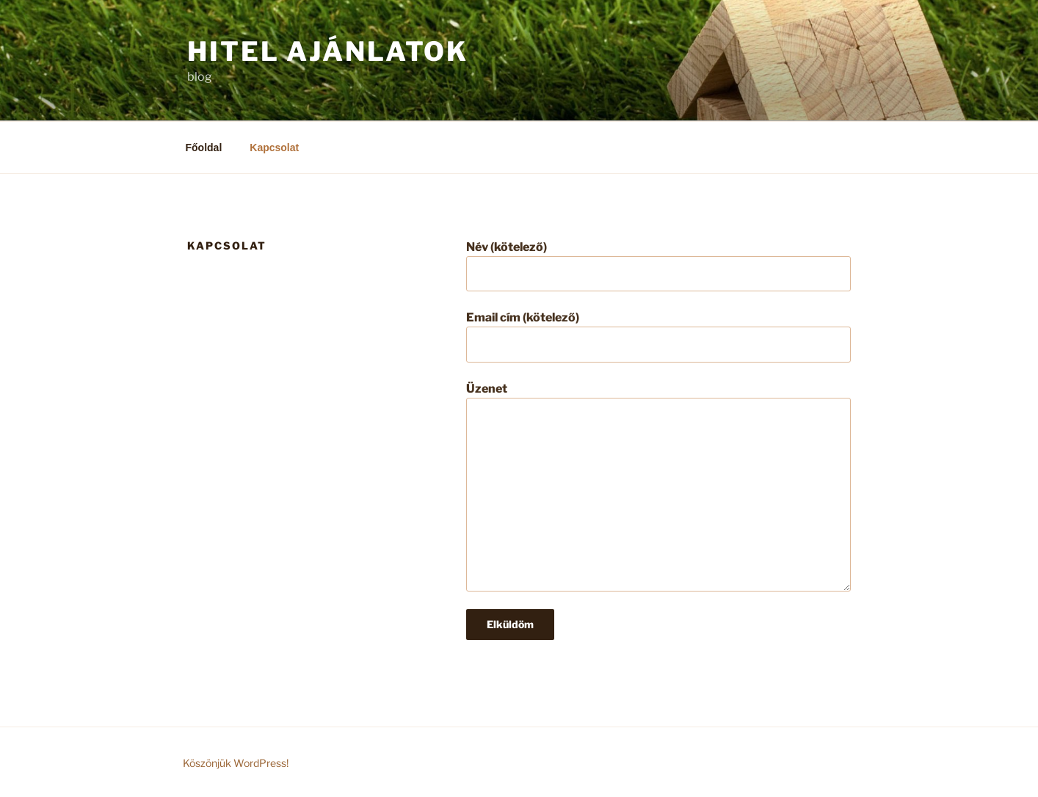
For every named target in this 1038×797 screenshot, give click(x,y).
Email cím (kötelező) (658, 336)
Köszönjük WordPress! (235, 763)
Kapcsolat (274, 147)
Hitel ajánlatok (327, 51)
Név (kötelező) (658, 265)
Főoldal (204, 147)
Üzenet (658, 487)
